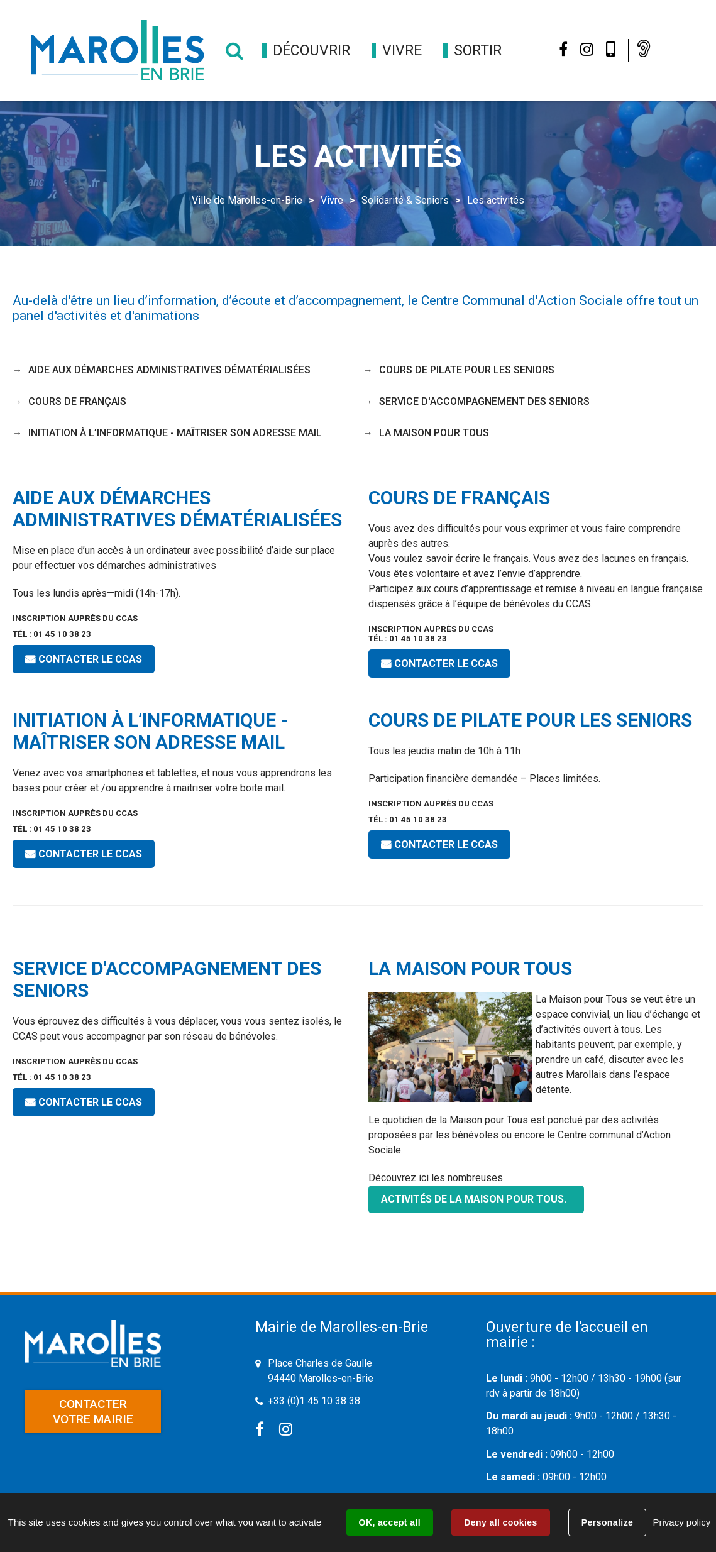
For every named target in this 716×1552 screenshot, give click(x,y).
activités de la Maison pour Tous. (476, 1199)
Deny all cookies (500, 1522)
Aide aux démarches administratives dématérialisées (169, 370)
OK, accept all (390, 1522)
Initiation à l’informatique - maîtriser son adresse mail (175, 433)
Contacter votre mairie (93, 1411)
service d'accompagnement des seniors (484, 401)
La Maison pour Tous (434, 433)
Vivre (332, 200)
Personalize (607, 1522)
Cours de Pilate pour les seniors (466, 370)
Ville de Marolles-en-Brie (247, 200)
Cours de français (77, 401)
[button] (311, 50)
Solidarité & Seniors (405, 200)
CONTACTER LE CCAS (90, 659)
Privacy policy (681, 1522)
